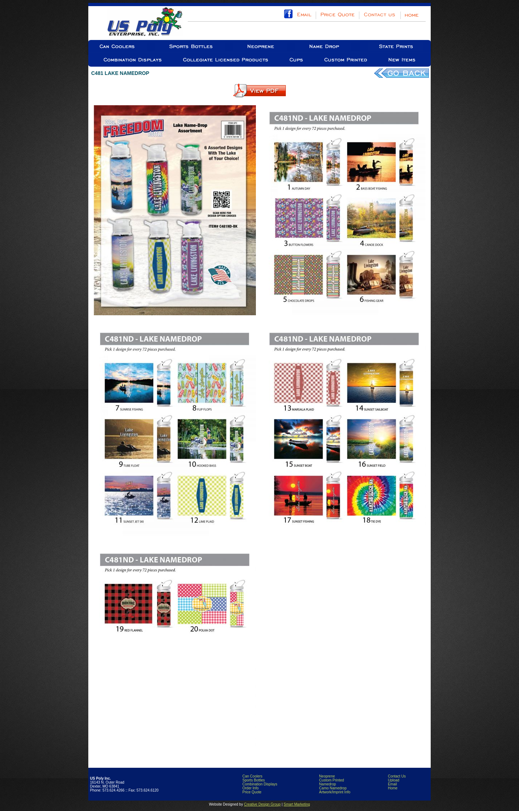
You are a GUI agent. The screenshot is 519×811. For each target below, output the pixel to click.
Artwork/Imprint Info (334, 792)
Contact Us (396, 776)
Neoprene (327, 776)
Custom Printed (331, 780)
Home (393, 788)
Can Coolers (252, 776)
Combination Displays (259, 784)
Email (392, 784)
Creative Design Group (262, 804)
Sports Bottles (253, 780)
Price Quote (251, 792)
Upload (393, 780)
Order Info (250, 788)
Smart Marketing (297, 804)
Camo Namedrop (332, 788)
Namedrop (327, 784)
